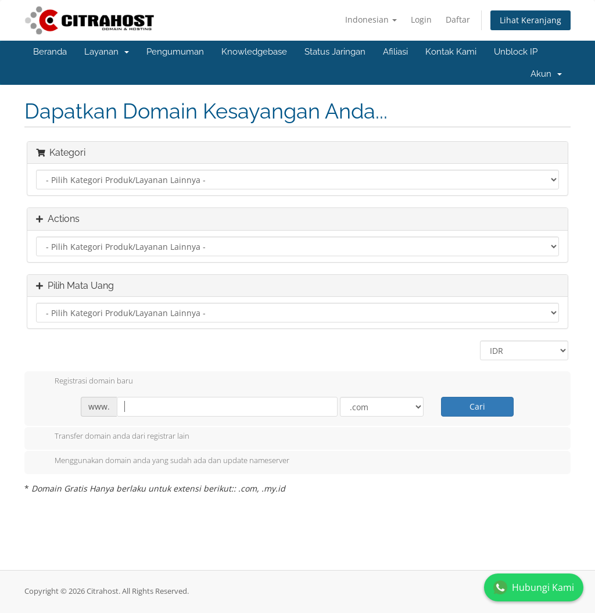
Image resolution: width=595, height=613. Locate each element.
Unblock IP (515, 51)
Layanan (106, 51)
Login (421, 19)
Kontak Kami (450, 51)
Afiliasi (395, 51)
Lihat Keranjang (530, 20)
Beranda (50, 51)
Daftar (458, 19)
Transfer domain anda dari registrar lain (112, 437)
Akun (546, 74)
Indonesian (371, 19)
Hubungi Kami (533, 587)
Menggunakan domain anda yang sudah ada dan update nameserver (162, 461)
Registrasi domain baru (84, 381)
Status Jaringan (334, 51)
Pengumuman (175, 51)
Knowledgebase (254, 51)
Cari (477, 406)
